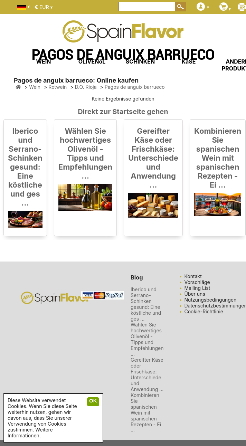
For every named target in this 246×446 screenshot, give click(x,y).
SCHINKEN (140, 61)
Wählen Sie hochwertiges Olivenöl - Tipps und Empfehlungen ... (85, 153)
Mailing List (197, 288)
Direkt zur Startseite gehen (123, 111)
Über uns (194, 294)
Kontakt (192, 276)
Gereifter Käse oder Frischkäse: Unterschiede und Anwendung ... (153, 157)
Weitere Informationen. (30, 432)
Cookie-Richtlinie (203, 311)
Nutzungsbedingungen (210, 300)
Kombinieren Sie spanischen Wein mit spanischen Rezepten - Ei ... (217, 157)
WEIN (43, 61)
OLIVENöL (92, 61)
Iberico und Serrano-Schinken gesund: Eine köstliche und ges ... (25, 166)
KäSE (189, 61)
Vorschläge (197, 282)
